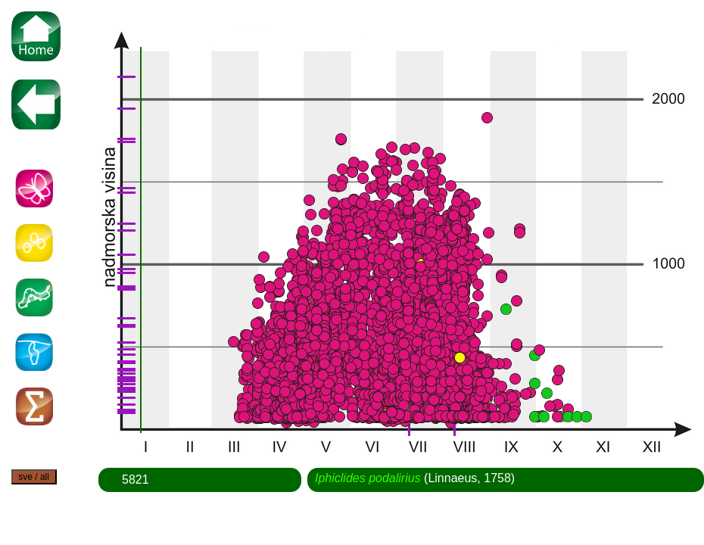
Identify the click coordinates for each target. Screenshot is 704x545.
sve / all (33, 477)
